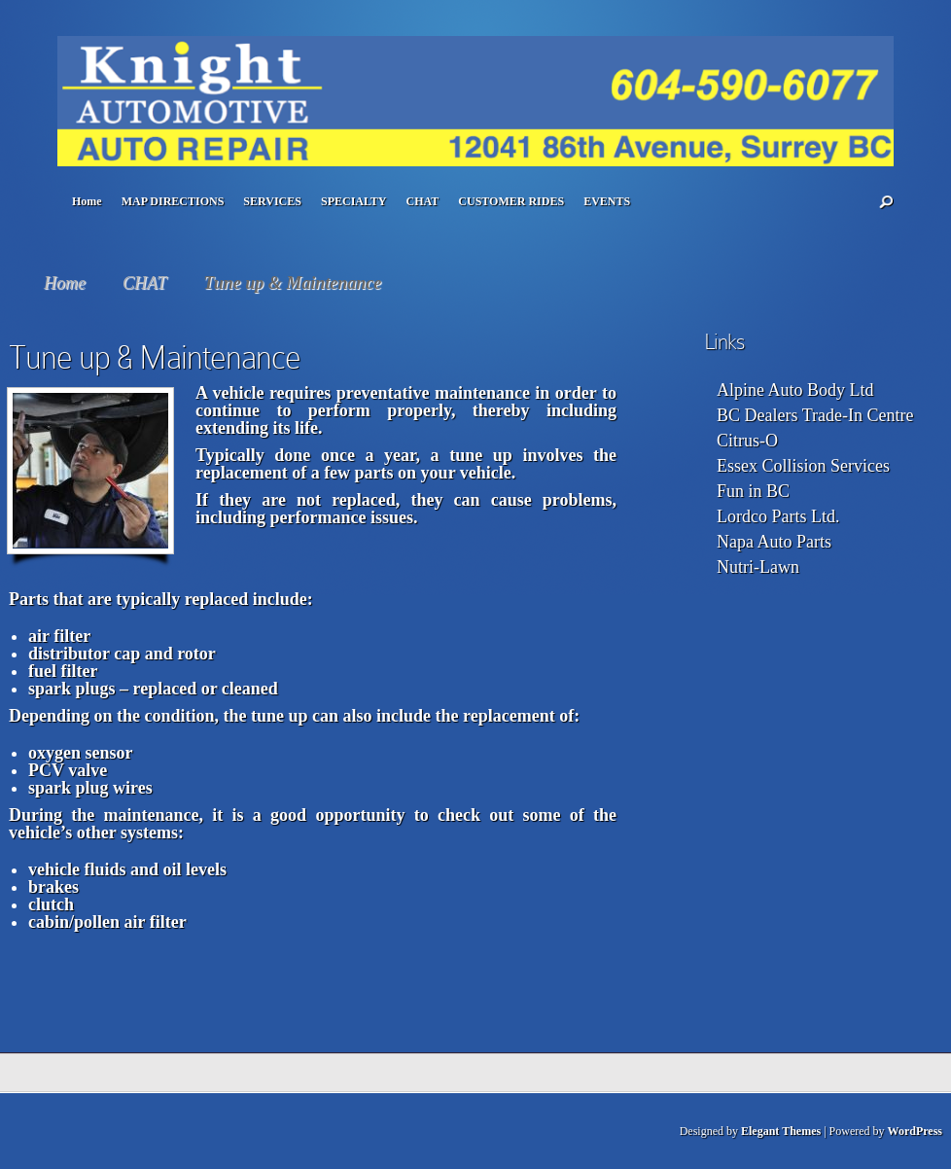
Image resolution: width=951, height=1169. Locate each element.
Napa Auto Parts (774, 541)
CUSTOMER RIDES (511, 201)
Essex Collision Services (803, 466)
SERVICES (272, 201)
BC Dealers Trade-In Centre (815, 415)
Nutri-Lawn (758, 567)
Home (87, 201)
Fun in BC (753, 491)
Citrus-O (747, 440)
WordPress (915, 1131)
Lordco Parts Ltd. (778, 516)
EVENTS (606, 201)
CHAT (423, 201)
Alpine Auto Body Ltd (795, 390)
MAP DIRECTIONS (173, 201)
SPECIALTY (354, 201)
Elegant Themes (781, 1131)
